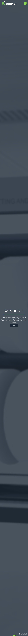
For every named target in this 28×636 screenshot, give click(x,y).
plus (14, 325)
